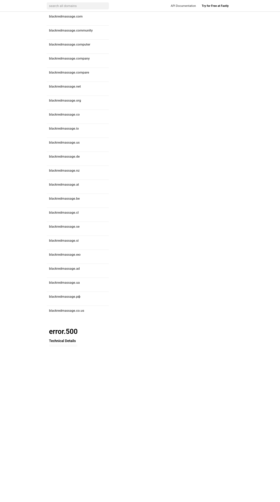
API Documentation (183, 6)
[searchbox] (78, 5)
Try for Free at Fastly (215, 6)
